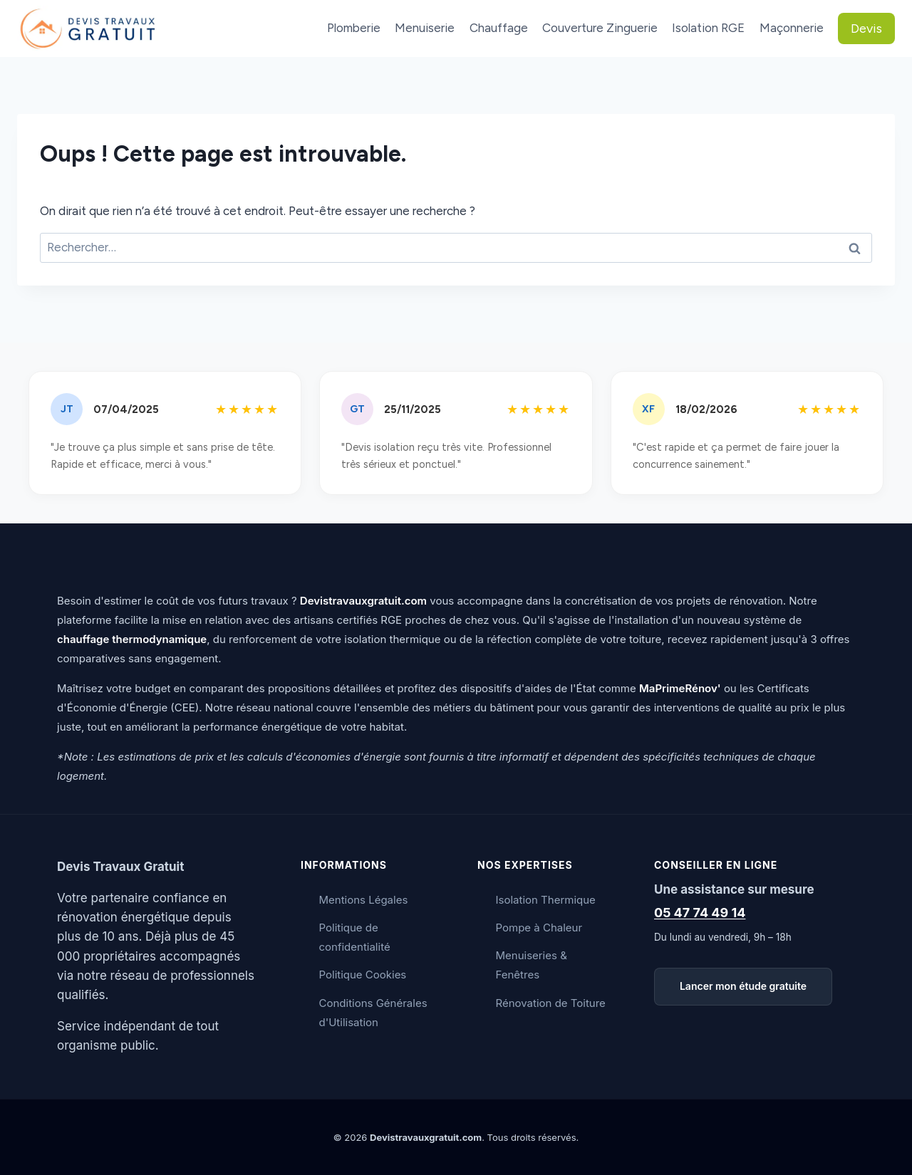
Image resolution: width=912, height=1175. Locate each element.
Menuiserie (425, 28)
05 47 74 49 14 (699, 912)
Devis (866, 28)
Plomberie (353, 28)
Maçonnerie (792, 28)
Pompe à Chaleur (539, 927)
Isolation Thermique (546, 900)
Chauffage (499, 28)
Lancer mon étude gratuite (743, 986)
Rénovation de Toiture (551, 1003)
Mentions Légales (363, 900)
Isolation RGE (708, 28)
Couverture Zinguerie (600, 28)
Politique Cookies (363, 974)
